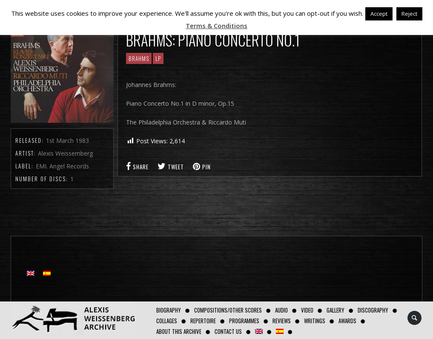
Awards (347, 320)
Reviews (281, 320)
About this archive (178, 331)
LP (158, 58)
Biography (168, 310)
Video (307, 310)
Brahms (139, 58)
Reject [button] (409, 13)
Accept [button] (378, 13)
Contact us (228, 331)
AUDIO (281, 310)
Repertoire (203, 320)
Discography (373, 310)
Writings (314, 320)
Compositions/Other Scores (228, 310)
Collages (166, 320)
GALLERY (335, 310)
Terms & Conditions (216, 25)
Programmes (244, 320)
